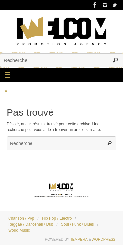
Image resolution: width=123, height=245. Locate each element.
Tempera (79, 239)
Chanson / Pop (21, 218)
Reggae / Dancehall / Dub (30, 224)
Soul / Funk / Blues (77, 224)
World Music (19, 230)
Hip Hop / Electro (57, 218)
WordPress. (104, 239)
